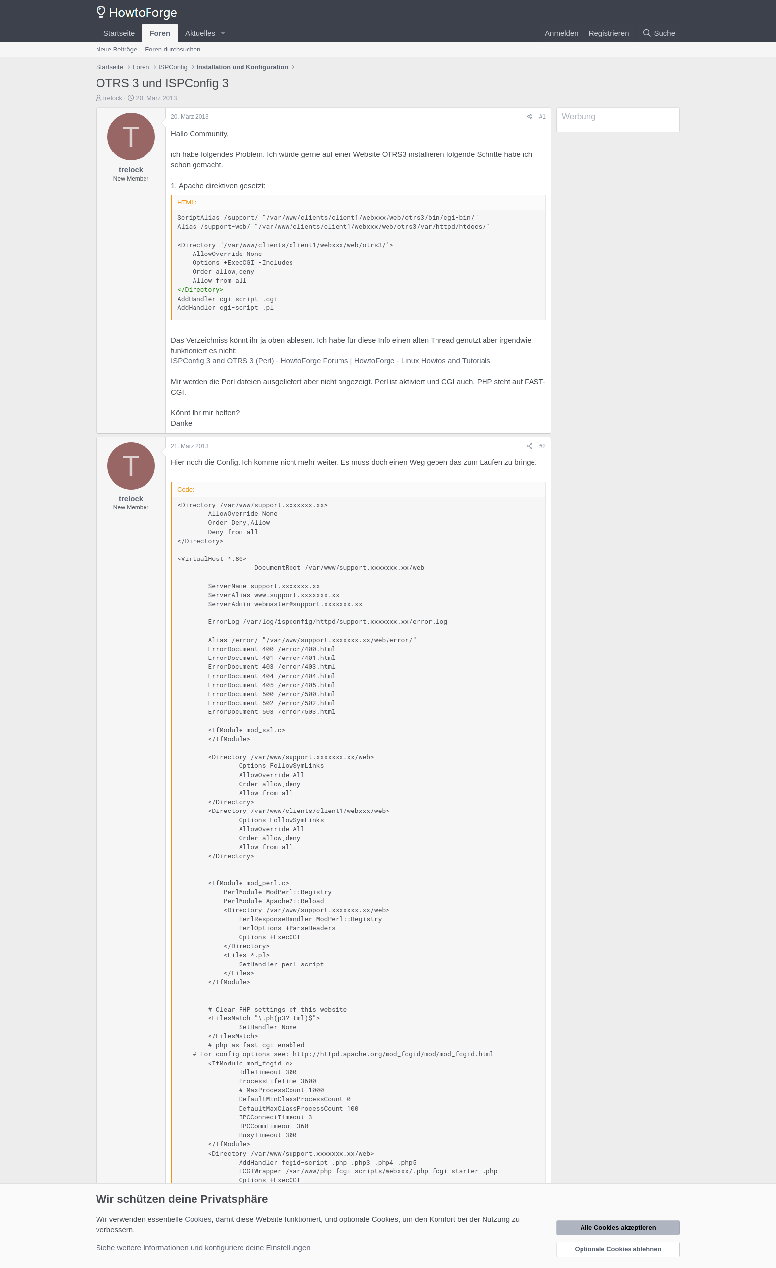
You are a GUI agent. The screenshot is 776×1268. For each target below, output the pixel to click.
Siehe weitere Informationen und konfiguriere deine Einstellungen (203, 1247)
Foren (159, 33)
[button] (223, 33)
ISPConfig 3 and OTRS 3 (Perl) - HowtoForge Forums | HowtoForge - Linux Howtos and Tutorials (330, 360)
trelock (112, 97)
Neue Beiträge (116, 49)
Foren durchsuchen (172, 49)
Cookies (198, 1219)
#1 (542, 116)
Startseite (119, 33)
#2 (542, 446)
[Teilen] (530, 117)
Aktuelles (200, 33)
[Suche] (658, 33)
